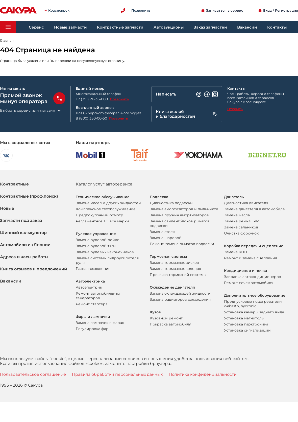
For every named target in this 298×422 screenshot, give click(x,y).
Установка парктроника (246, 324)
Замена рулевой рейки (97, 240)
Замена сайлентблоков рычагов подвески (180, 223)
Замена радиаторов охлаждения (180, 299)
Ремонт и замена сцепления (250, 258)
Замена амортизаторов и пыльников (184, 209)
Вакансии (247, 27)
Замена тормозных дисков (174, 262)
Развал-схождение (93, 268)
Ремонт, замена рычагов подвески (182, 244)
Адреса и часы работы (24, 256)
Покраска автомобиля (170, 324)
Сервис (36, 27)
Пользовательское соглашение (33, 374)
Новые (7, 208)
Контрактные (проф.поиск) (29, 196)
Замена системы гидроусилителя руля (107, 260)
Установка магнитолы (244, 318)
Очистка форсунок (241, 233)
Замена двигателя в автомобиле (254, 209)
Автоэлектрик (89, 287)
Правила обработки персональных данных (117, 374)
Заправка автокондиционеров (252, 276)
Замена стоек (162, 231)
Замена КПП (235, 252)
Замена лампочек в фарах (100, 322)
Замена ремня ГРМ (241, 221)
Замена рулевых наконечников (105, 252)
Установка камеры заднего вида (254, 312)
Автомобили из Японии (25, 244)
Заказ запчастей (210, 27)
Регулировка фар (92, 328)
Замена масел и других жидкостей (108, 203)
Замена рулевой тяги (96, 246)
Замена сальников (241, 227)
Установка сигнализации (247, 330)
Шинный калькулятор (23, 232)
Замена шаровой (166, 238)
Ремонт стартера (92, 304)
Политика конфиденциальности (203, 374)
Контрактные (14, 184)
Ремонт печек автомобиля (248, 282)
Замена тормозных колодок (175, 268)
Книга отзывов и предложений (33, 269)
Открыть (235, 109)
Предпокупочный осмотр (99, 215)
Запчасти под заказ (21, 220)
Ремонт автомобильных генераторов (98, 295)
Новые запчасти (70, 27)
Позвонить (119, 99)
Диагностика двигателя (246, 203)
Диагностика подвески (171, 203)
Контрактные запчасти (120, 27)
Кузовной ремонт (166, 318)
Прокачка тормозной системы (178, 274)
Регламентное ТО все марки (102, 221)
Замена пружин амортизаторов (179, 215)
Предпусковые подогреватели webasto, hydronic (253, 303)
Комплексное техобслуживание (106, 209)
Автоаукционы (169, 27)
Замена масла (237, 215)
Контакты (277, 27)
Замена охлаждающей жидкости (180, 293)
